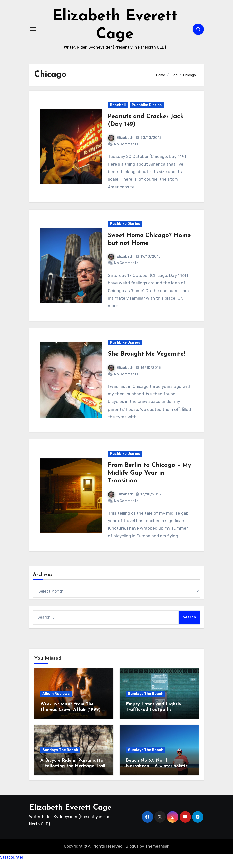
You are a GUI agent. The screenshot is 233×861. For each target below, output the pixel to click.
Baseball (118, 105)
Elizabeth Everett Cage (70, 808)
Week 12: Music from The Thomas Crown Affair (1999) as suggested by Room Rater (73, 709)
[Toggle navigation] (33, 29)
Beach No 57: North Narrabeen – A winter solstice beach (158, 766)
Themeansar (156, 846)
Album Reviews (56, 694)
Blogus (132, 846)
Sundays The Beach (145, 694)
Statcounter (11, 857)
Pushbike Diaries (147, 105)
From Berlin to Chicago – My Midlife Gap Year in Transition (149, 473)
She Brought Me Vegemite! (146, 354)
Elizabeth (120, 137)
